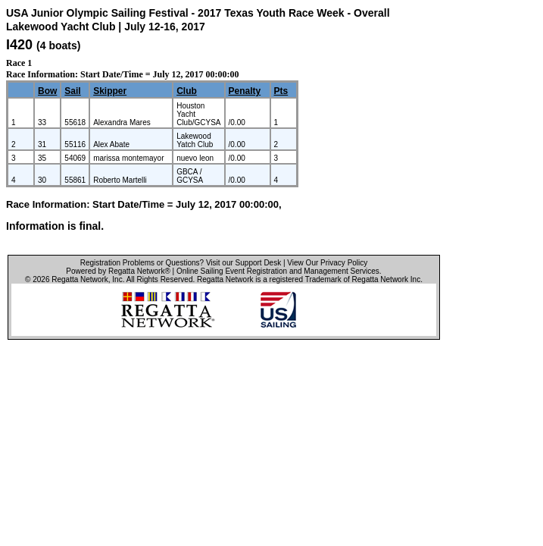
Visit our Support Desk (243, 263)
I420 (19, 44)
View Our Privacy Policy (327, 263)
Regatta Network (79, 279)
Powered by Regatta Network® (118, 271)
